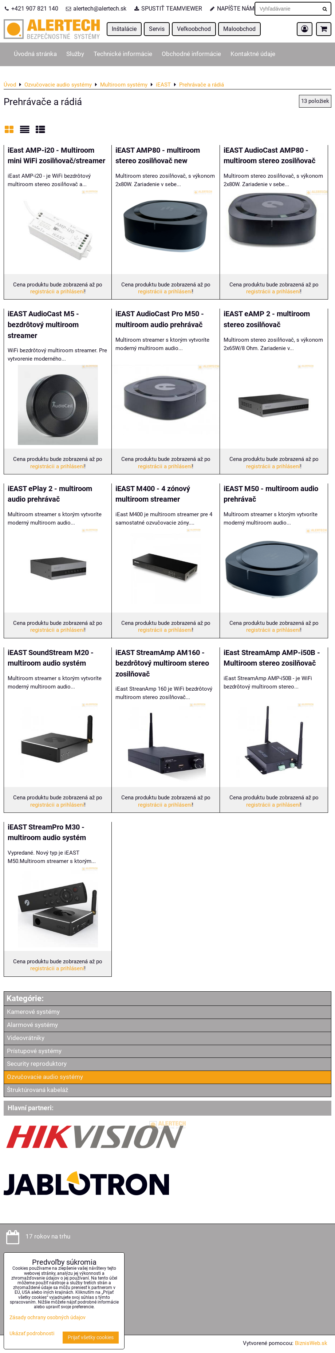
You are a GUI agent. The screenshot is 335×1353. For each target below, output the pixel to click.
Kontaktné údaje (252, 54)
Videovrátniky (25, 1038)
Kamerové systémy (33, 1011)
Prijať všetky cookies (91, 1337)
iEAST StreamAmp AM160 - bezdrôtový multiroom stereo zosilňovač (162, 663)
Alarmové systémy (32, 1024)
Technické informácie (123, 54)
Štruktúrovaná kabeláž (37, 1090)
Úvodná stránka (35, 54)
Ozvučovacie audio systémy (45, 1076)
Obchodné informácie (191, 54)
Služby (75, 54)
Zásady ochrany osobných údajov (47, 1317)
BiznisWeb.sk (311, 1343)
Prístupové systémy (34, 1051)
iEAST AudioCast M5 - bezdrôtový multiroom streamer (43, 325)
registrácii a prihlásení (57, 291)
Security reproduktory (37, 1063)
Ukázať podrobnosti (31, 1334)
